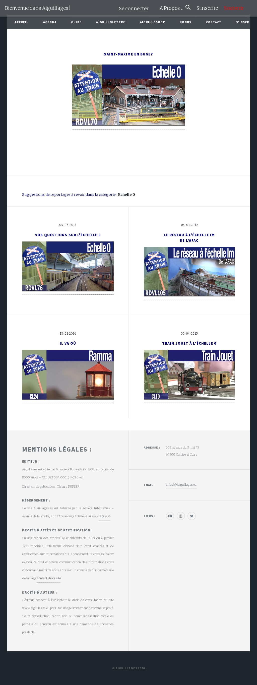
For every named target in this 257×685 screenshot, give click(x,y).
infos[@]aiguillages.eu (181, 484)
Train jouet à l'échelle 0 (189, 343)
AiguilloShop (152, 22)
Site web (104, 516)
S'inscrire (209, 8)
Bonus (185, 22)
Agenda (49, 22)
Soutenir (234, 8)
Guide (76, 22)
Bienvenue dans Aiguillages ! (38, 8)
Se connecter (134, 9)
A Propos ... (172, 8)
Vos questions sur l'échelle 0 (68, 235)
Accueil (22, 22)
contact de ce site (49, 578)
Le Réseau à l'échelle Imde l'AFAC (189, 238)
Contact (214, 22)
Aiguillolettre (110, 22)
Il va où (68, 343)
